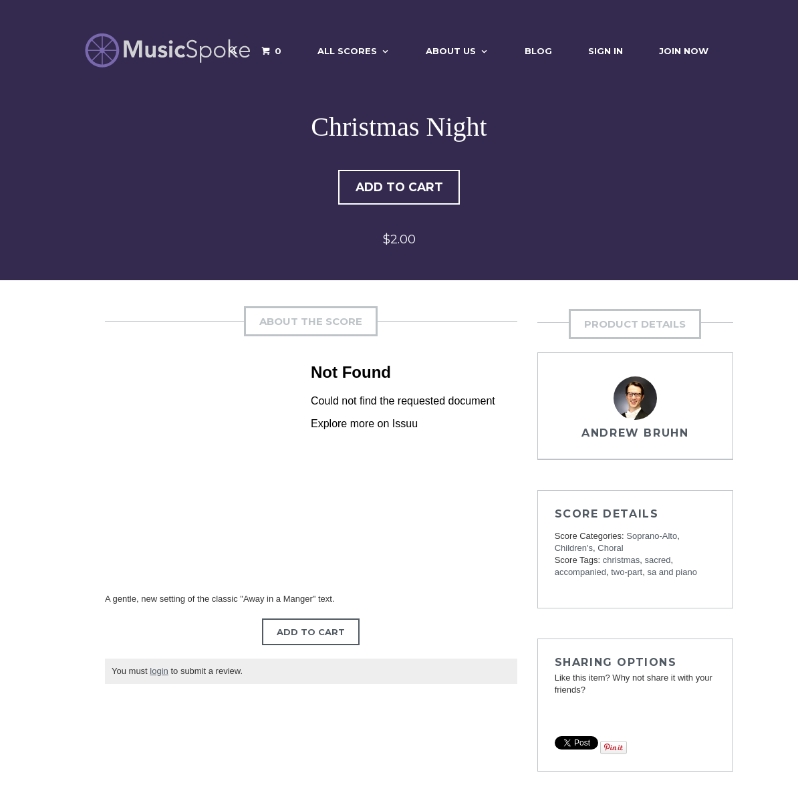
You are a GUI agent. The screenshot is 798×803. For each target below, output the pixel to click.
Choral (610, 549)
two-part (626, 573)
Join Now (683, 50)
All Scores (347, 50)
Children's (574, 549)
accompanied (580, 573)
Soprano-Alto (651, 537)
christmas (621, 561)
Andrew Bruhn (634, 434)
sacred (658, 561)
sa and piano (671, 573)
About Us (451, 50)
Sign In (605, 50)
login (159, 672)
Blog (538, 50)
